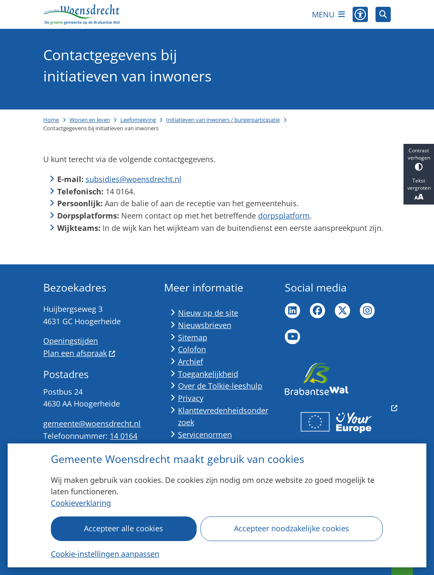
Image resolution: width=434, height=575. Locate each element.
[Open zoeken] (383, 14)
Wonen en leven (90, 119)
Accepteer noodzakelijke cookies (291, 528)
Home (51, 119)
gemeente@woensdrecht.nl (92, 423)
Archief (190, 361)
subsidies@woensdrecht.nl (133, 179)
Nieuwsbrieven (204, 325)
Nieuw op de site (208, 313)
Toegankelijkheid (208, 374)
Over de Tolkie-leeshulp (220, 386)
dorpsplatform (284, 215)
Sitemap (192, 337)
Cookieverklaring (81, 503)
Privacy (190, 398)
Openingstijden (70, 341)
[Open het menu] (328, 14)
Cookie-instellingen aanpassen (105, 554)
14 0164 (123, 436)
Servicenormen (205, 434)
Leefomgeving (138, 119)
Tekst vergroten (418, 189)
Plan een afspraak (79, 353)
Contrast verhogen (418, 159)
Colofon (192, 349)
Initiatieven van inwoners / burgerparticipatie (223, 119)
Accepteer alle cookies (124, 528)
